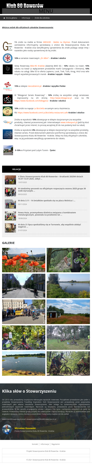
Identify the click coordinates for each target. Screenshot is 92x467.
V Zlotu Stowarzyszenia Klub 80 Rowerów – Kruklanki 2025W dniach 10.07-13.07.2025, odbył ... (50, 177)
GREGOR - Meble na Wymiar (56, 42)
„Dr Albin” (44, 58)
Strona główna (11, 18)
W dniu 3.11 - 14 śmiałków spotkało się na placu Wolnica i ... (46, 200)
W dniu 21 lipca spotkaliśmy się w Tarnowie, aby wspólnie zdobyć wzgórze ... (49, 225)
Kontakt (35, 444)
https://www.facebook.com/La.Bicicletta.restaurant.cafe (43, 112)
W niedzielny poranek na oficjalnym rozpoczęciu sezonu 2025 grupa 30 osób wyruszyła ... (52, 189)
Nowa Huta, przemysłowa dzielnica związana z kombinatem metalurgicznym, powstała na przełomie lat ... (47, 213)
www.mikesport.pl (69, 122)
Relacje (16, 169)
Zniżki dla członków (42, 18)
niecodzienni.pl (34, 86)
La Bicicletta (39, 108)
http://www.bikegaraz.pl (61, 98)
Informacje (26, 18)
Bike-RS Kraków (37, 65)
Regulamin (56, 444)
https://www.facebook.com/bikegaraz (31, 100)
